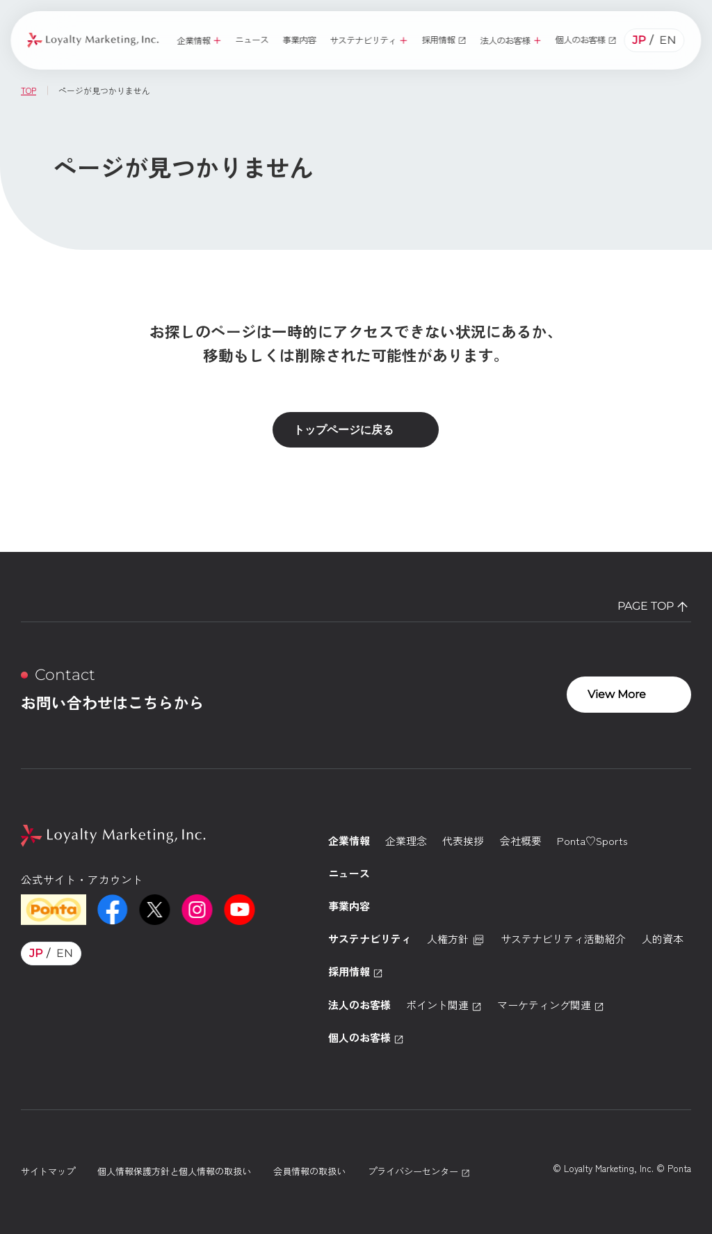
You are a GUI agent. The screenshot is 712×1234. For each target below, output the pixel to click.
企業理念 (406, 840)
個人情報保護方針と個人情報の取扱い (174, 1171)
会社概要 (521, 840)
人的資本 (662, 938)
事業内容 (349, 906)
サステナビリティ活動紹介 (563, 938)
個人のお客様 (366, 1037)
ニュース (349, 873)
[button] (199, 40)
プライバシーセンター (419, 1171)
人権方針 (456, 939)
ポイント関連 (444, 1004)
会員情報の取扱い (309, 1171)
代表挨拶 (463, 840)
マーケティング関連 (550, 1004)
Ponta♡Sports (592, 840)
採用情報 (355, 971)
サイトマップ (48, 1171)
